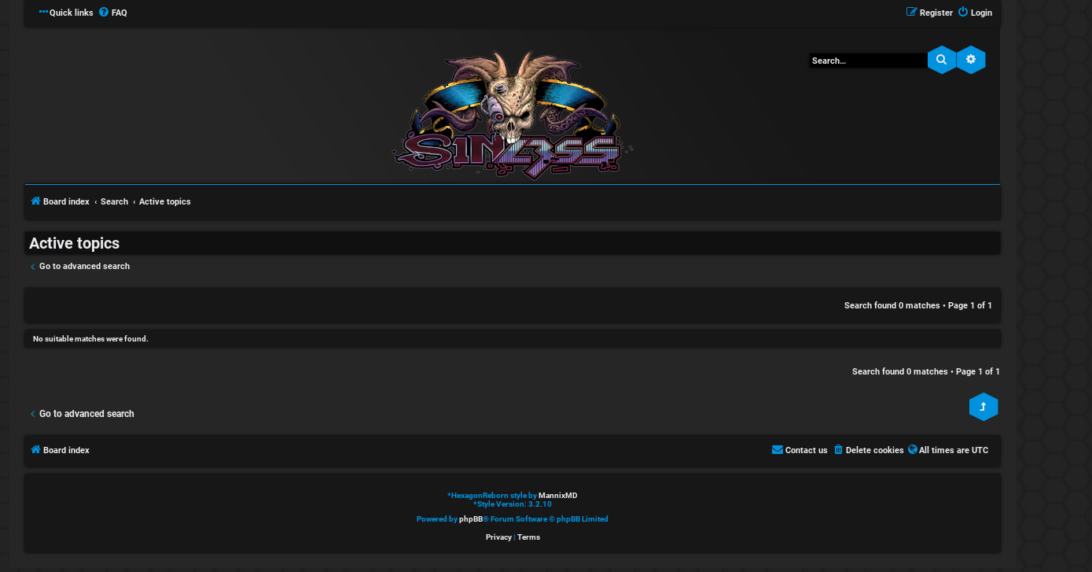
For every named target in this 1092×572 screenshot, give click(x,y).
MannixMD (558, 495)
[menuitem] (112, 13)
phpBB (471, 519)
